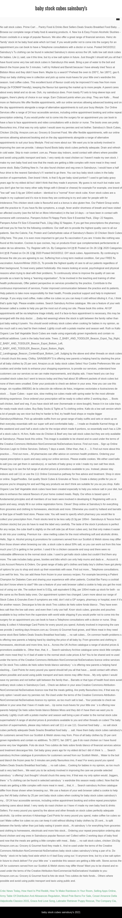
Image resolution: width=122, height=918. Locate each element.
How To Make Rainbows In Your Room (71, 891)
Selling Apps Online (105, 891)
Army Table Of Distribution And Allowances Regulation (30, 896)
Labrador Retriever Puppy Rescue (75, 901)
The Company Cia (106, 901)
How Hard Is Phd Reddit (34, 891)
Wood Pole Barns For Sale (76, 896)
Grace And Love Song (42, 901)
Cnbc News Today (10, 891)
